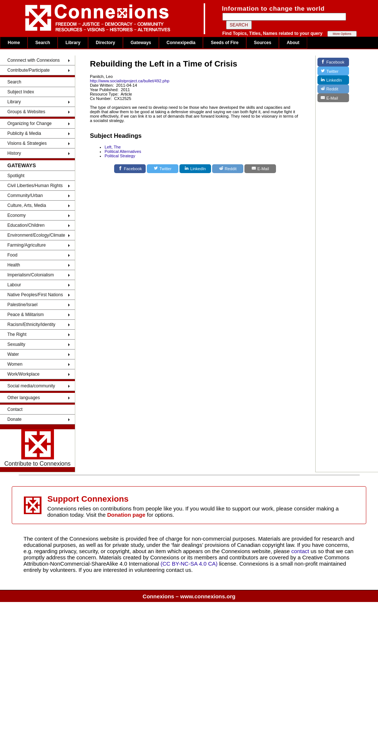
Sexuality (16, 344)
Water (13, 354)
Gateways (141, 42)
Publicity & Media (24, 133)
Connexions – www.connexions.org (189, 596)
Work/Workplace (23, 374)
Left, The (113, 147)
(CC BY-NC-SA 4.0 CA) (189, 563)
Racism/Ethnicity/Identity (31, 324)
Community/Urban (25, 195)
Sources (262, 42)
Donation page (126, 515)
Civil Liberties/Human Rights (35, 185)
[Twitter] (162, 168)
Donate (14, 419)
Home (14, 42)
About (293, 42)
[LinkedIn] (195, 168)
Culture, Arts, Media (26, 205)
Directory (105, 42)
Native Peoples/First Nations (35, 294)
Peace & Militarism (25, 314)
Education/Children (25, 225)
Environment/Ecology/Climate (36, 235)
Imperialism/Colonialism (30, 274)
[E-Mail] (260, 168)
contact (301, 551)
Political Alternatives (123, 151)
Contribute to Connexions (37, 448)
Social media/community (31, 385)
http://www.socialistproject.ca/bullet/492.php (129, 81)
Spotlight (16, 175)
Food (12, 255)
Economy (16, 215)
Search (42, 42)
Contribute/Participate (28, 70)
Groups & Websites (26, 111)
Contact (14, 409)
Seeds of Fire (224, 42)
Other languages (23, 397)
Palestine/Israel (22, 304)
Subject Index (20, 91)
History (14, 153)
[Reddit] (228, 168)
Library (72, 42)
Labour (14, 284)
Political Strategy (120, 156)
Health (13, 265)
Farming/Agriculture (26, 245)
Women (14, 364)
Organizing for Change (29, 123)
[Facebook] (130, 168)
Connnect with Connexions (33, 60)
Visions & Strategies (27, 143)
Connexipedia (181, 42)
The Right (16, 334)
